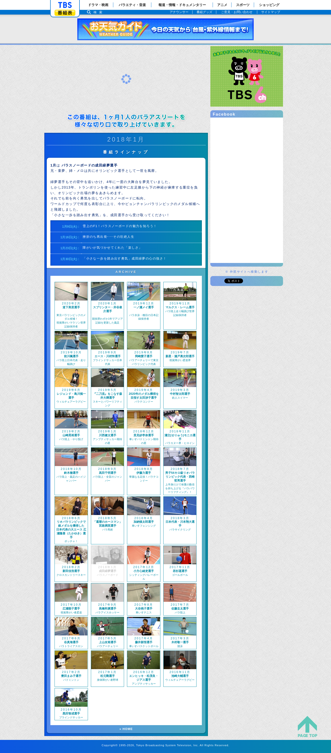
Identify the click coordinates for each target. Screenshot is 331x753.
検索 (99, 12)
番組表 (65, 13)
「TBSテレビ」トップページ (65, 5)
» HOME (126, 729)
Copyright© (110, 745)
